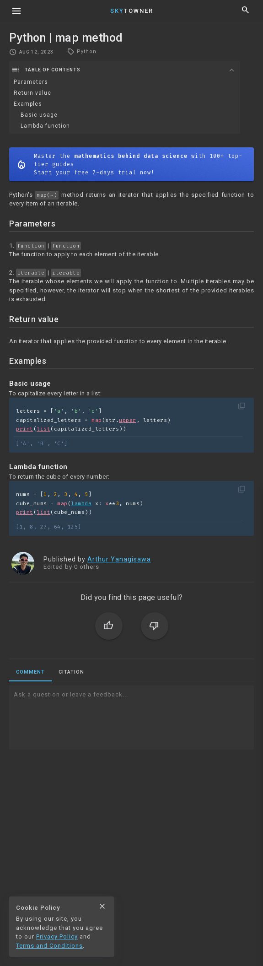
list (43, 429)
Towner (131, 10)
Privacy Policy (57, 936)
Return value (32, 93)
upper (127, 420)
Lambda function (45, 126)
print (24, 429)
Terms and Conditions (49, 945)
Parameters (31, 82)
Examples (28, 104)
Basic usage (39, 115)
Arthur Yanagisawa (119, 559)
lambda (81, 503)
